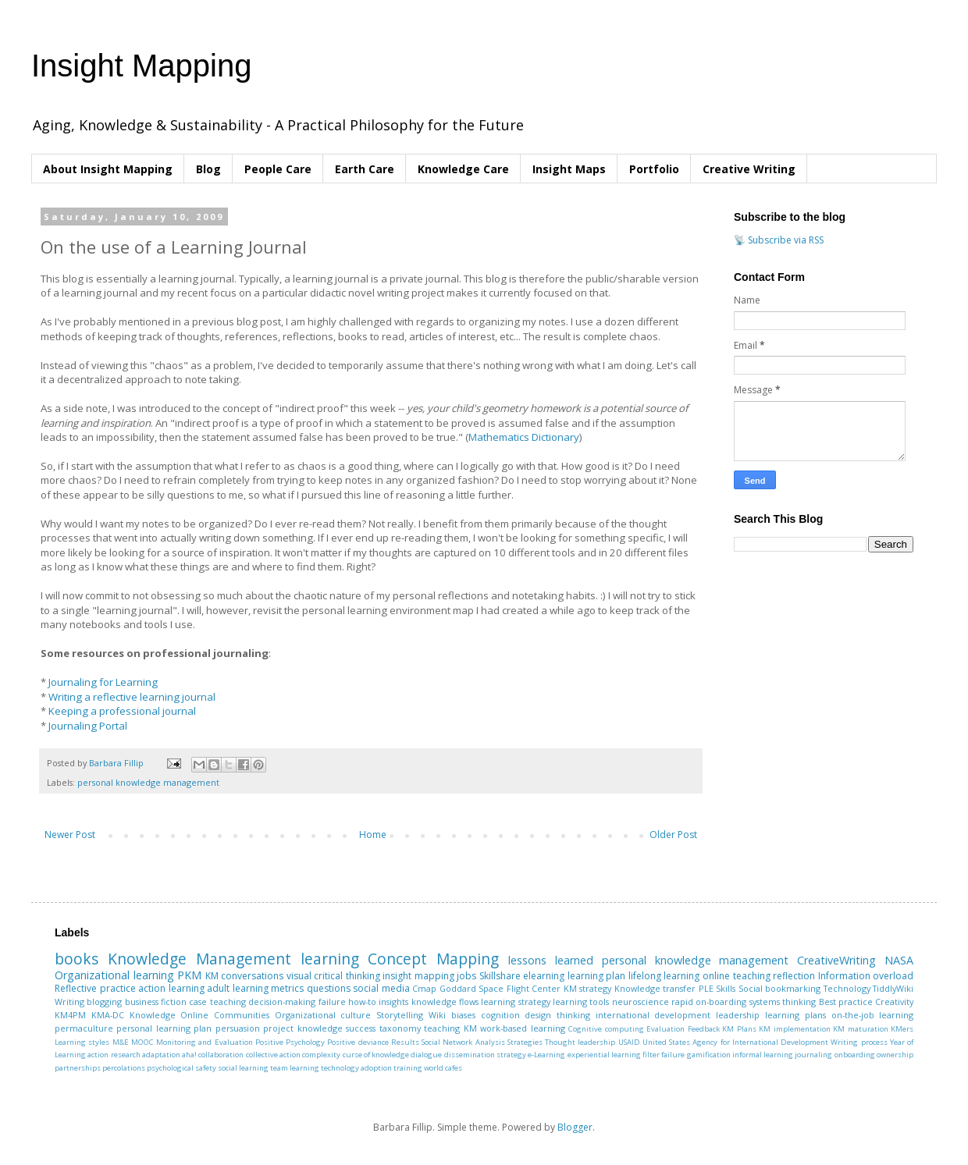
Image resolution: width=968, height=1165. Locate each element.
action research (113, 1055)
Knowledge (153, 1015)
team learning (294, 1068)
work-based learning (522, 1028)
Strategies (525, 1042)
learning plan (597, 975)
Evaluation (665, 1029)
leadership (738, 1015)
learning (330, 958)
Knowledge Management (199, 958)
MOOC (142, 1042)
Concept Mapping (433, 958)
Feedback (704, 1029)
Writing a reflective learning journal (131, 697)
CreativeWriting (836, 960)
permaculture (84, 1028)
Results (405, 1042)
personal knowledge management (148, 782)
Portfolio (654, 169)
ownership (895, 1055)
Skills (725, 988)
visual (298, 975)
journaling (813, 1055)
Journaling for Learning (103, 682)
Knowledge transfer (655, 988)
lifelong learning (664, 975)
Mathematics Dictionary (523, 437)
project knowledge (302, 1028)
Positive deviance (357, 1042)
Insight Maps (569, 169)
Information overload (866, 975)
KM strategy (588, 988)
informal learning (762, 1055)
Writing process (859, 1042)
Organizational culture (323, 1015)
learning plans (795, 1015)
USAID (629, 1042)
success (360, 1028)
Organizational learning (114, 975)
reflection (794, 975)
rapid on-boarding (708, 1001)
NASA (898, 960)
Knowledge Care (463, 169)
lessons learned (550, 960)
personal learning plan (164, 1028)
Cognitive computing (605, 1029)
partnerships (78, 1068)
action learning (171, 988)
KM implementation (794, 1029)
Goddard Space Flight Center (500, 988)
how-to (362, 1001)
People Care (277, 169)
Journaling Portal (87, 726)
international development (653, 1015)
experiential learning (604, 1055)
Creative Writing (749, 169)
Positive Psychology (290, 1042)
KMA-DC (107, 1015)
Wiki (437, 1015)
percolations (123, 1068)
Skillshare (500, 975)
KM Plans (739, 1029)
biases (463, 1015)
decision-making (281, 1001)
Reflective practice (95, 988)
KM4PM (70, 1015)
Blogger (575, 1127)
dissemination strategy (485, 1055)
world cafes (443, 1068)
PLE (706, 988)
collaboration (221, 1055)
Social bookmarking (779, 988)
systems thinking (782, 1001)
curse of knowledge (376, 1055)
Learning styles (82, 1042)
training (407, 1068)
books (76, 958)
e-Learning (546, 1055)
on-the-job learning (872, 1015)
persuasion (237, 1028)
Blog (208, 169)
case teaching (217, 1001)
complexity (321, 1055)
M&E (120, 1042)
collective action (273, 1055)
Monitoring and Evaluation (204, 1042)
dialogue (426, 1055)
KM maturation (860, 1029)
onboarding (855, 1055)
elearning (543, 975)
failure (332, 1001)
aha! (189, 1055)
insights (393, 1001)
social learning (243, 1068)
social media (381, 988)
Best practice (846, 1001)
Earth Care (364, 169)
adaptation (161, 1055)
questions (329, 988)
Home (372, 834)
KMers (902, 1029)
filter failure (663, 1055)
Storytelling (399, 1015)
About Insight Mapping (108, 169)
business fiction (156, 1001)
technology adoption (356, 1068)
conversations (252, 975)
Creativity (894, 1001)
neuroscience (640, 1001)
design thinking (557, 1015)
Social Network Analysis (463, 1042)
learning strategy (515, 1001)
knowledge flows (445, 1001)
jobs (466, 975)
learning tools (581, 1001)
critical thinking (347, 975)
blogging (104, 1001)
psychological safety (181, 1068)
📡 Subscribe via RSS (779, 240)
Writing (69, 1001)
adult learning (238, 988)
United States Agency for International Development (735, 1042)
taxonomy (400, 1028)
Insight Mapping (141, 65)
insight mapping (418, 975)
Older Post (673, 834)
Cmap (424, 988)
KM (212, 975)
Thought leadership (580, 1042)
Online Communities (224, 1015)
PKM (189, 975)
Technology (847, 988)
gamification (709, 1055)
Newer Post (69, 834)
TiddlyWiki (893, 988)
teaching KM (450, 1028)
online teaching (736, 975)
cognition (500, 1015)
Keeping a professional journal (122, 711)
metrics (287, 988)
